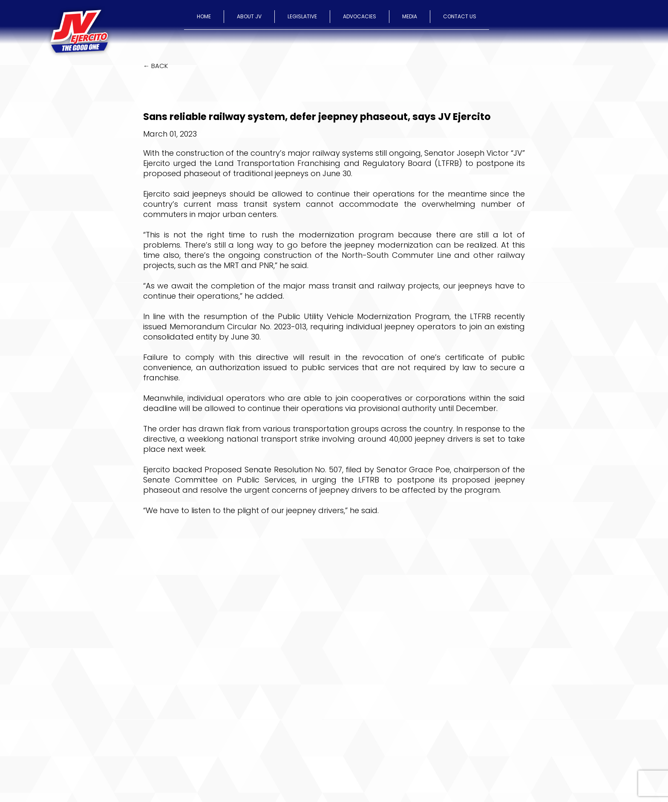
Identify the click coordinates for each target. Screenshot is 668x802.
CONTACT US (459, 16)
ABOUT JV (249, 16)
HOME (204, 16)
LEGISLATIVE (302, 16)
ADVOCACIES (359, 16)
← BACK (155, 65)
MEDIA (409, 16)
